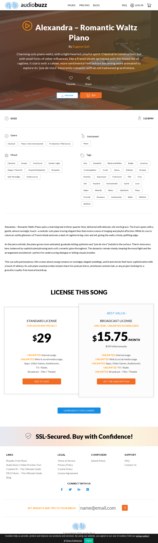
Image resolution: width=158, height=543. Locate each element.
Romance (101, 197)
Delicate (129, 170)
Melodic (98, 190)
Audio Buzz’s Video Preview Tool (23, 464)
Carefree (144, 163)
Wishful (86, 204)
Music (72, 5)
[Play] (26, 26)
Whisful (142, 197)
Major (86, 190)
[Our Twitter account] (70, 489)
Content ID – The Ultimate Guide (23, 468)
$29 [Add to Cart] (91, 95)
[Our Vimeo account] (87, 489)
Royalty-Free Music (16, 460)
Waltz (130, 197)
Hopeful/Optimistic (36, 170)
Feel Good (37, 163)
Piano (85, 143)
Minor (110, 190)
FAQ (124, 5)
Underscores (32, 177)
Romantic (56, 170)
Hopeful (96, 183)
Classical (11, 144)
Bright (130, 163)
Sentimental (116, 197)
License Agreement (68, 473)
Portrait (86, 197)
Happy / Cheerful (15, 170)
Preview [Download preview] (67, 95)
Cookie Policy (65, 468)
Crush (105, 170)
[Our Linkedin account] (79, 489)
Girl (85, 183)
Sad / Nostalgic (14, 177)
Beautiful (97, 163)
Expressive (101, 177)
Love (137, 183)
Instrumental (111, 183)
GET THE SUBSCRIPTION (116, 381)
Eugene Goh (81, 46)
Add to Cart (41, 381)
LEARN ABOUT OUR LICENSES (79, 410)
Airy (85, 163)
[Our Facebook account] (61, 489)
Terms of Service (66, 460)
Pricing (84, 5)
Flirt (129, 177)
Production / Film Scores (60, 144)
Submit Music (98, 460)
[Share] (88, 81)
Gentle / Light (54, 163)
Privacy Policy (65, 464)
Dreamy (142, 170)
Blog (96, 5)
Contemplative (89, 170)
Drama (24, 163)
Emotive (87, 177)
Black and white (115, 163)
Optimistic (124, 190)
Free (140, 177)
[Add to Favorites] (71, 81)
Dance (117, 170)
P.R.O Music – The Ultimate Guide (24, 473)
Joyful (126, 183)
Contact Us (131, 464)
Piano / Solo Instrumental (32, 144)
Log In (136, 5)
